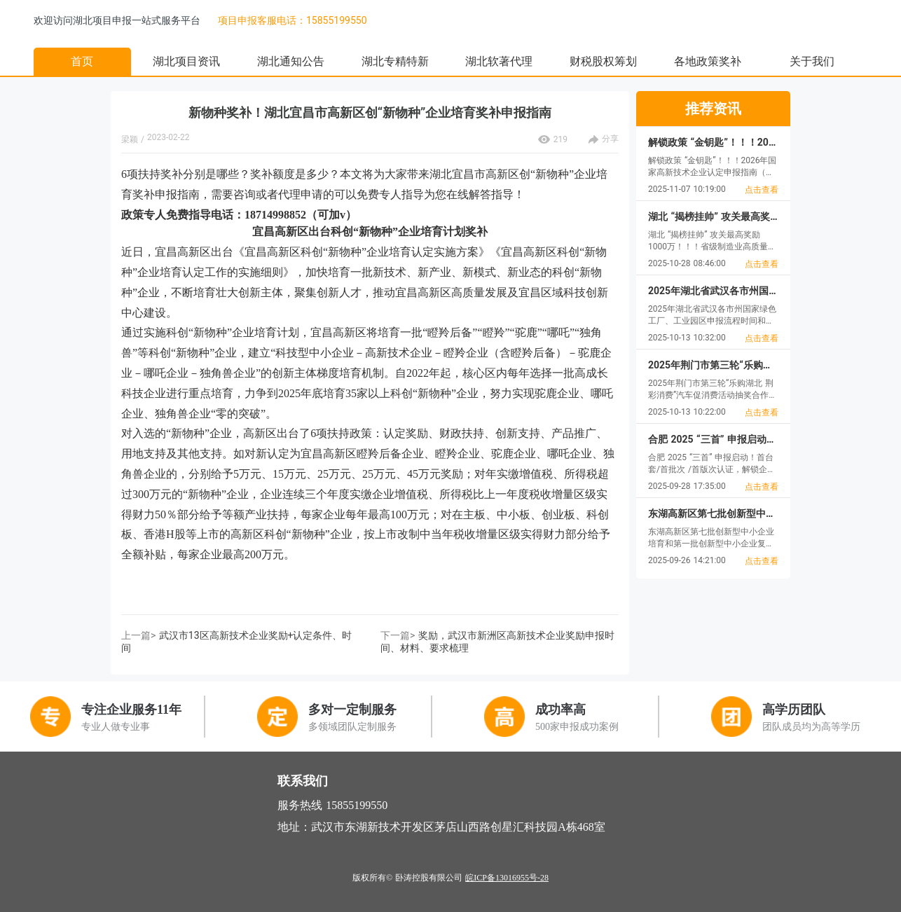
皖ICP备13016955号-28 (507, 878)
